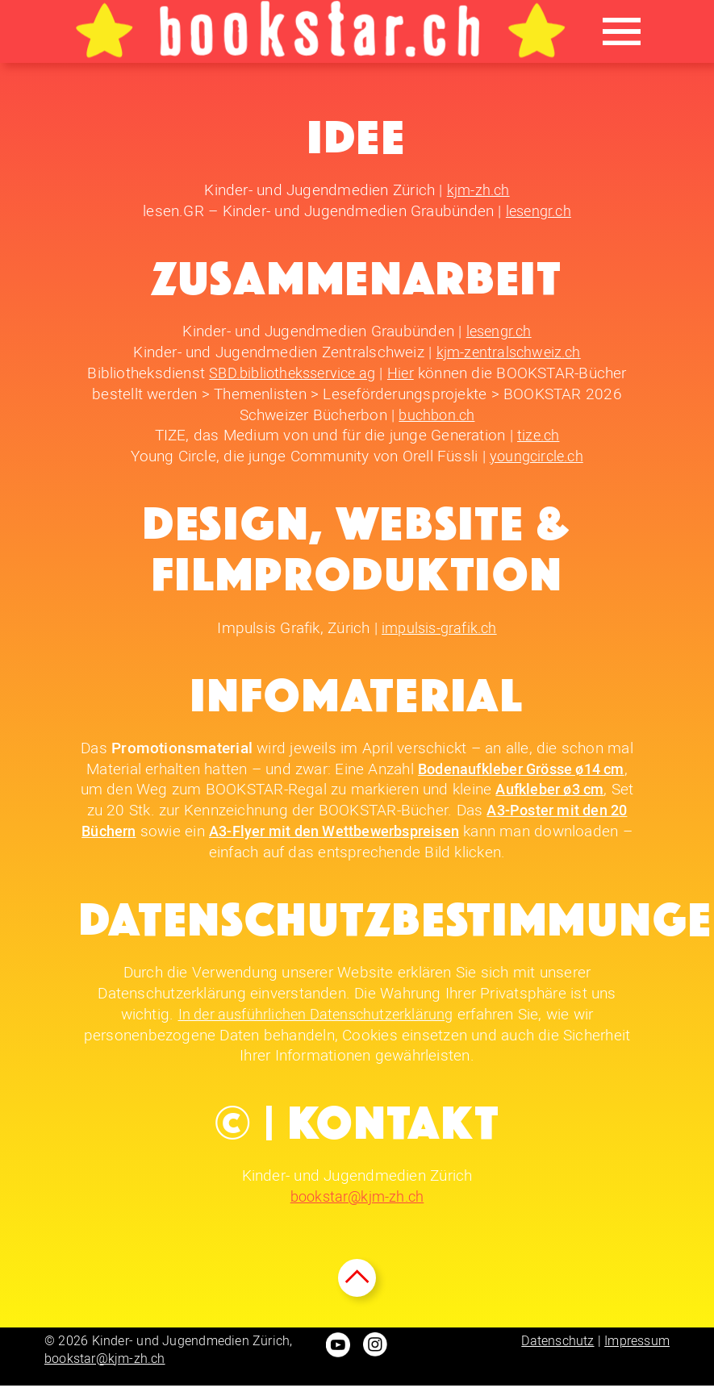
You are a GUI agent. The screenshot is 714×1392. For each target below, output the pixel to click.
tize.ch (538, 435)
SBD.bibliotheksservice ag (292, 373)
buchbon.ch (436, 414)
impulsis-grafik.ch (438, 627)
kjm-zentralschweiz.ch (508, 352)
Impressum (637, 1347)
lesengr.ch (538, 211)
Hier (406, 373)
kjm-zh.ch (478, 190)
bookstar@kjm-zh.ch (357, 1195)
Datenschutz (557, 1347)
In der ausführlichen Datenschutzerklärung (316, 1013)
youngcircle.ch (536, 456)
